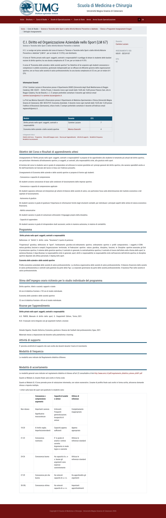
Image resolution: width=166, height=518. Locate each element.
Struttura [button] (30, 19)
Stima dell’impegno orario (50, 137)
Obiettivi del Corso (28, 137)
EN (143, 20)
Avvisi (89, 19)
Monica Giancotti (74, 129)
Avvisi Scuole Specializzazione (104, 19)
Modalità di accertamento (30, 139)
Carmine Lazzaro (122, 44)
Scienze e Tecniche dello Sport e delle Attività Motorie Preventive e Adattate (69, 29)
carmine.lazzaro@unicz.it (32, 95)
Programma (38, 137)
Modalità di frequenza (96, 137)
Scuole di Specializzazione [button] (62, 19)
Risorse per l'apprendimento (68, 137)
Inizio (22, 19)
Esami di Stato (80, 19)
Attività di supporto (83, 137)
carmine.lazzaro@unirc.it (52, 95)
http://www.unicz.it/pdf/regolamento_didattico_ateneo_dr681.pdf (118, 373)
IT (139, 20)
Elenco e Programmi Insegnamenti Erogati (116, 29)
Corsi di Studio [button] (43, 19)
